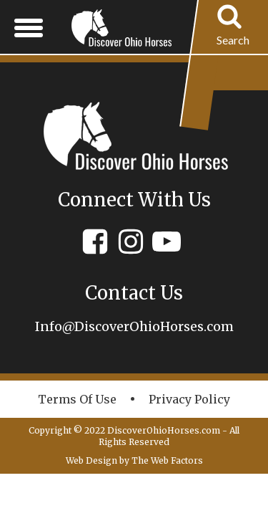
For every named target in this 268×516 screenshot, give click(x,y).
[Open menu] (28, 27)
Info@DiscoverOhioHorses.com (134, 326)
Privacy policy (189, 399)
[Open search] (233, 27)
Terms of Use (77, 399)
